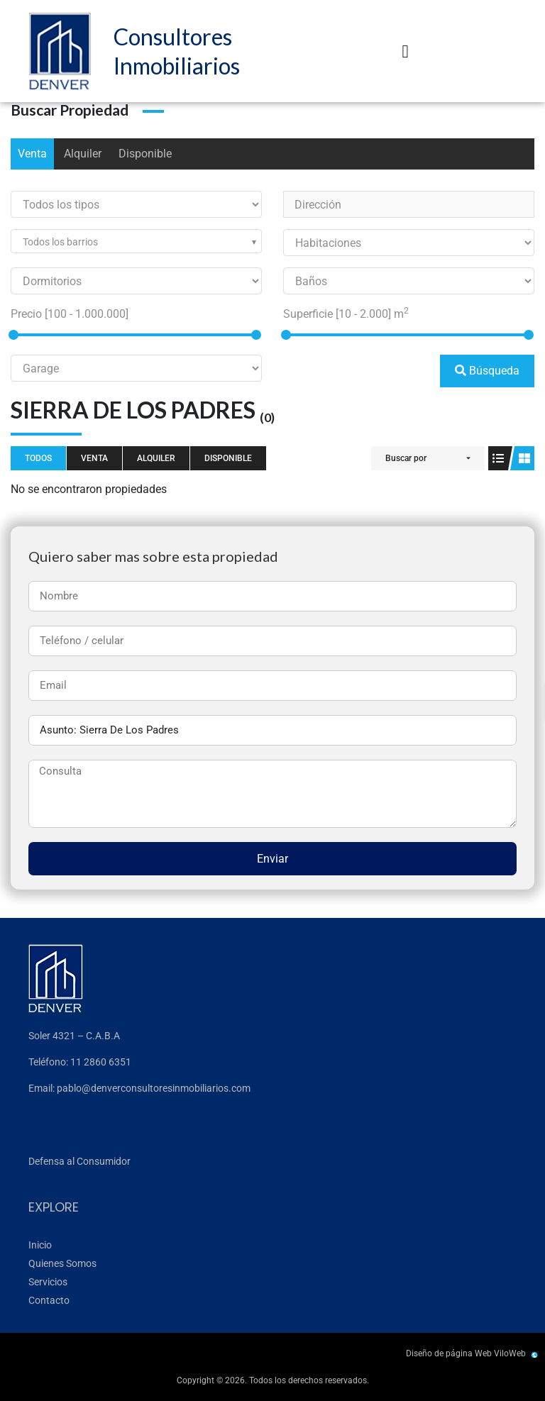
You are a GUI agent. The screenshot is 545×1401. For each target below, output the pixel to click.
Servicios (47, 1282)
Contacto (49, 1300)
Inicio (40, 1245)
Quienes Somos (62, 1263)
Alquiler (82, 153)
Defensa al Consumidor (79, 1161)
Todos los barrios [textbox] (60, 242)
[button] (405, 51)
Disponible (145, 153)
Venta (32, 153)
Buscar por (405, 458)
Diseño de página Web (449, 1353)
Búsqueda (487, 370)
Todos (38, 458)
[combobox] (136, 241)
